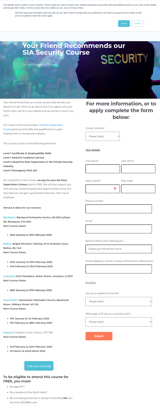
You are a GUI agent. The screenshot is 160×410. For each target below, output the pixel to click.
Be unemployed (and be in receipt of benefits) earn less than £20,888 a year (41, 400)
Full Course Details (39, 366)
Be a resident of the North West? (28, 392)
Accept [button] (124, 23)
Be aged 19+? (17, 386)
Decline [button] (138, 23)
